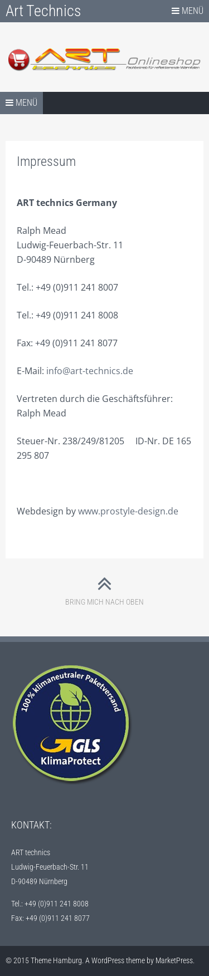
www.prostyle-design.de (128, 511)
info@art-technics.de (88, 371)
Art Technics (43, 11)
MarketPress (174, 960)
